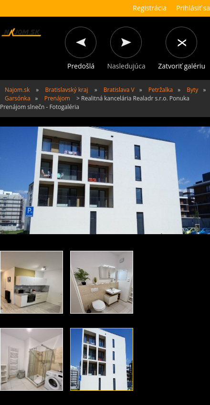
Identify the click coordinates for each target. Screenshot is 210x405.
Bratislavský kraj (66, 90)
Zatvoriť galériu (181, 65)
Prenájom (57, 98)
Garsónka (18, 98)
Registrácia (150, 7)
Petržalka (160, 90)
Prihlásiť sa (193, 7)
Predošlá (80, 65)
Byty (192, 90)
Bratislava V (119, 90)
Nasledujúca (126, 65)
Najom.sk (17, 90)
